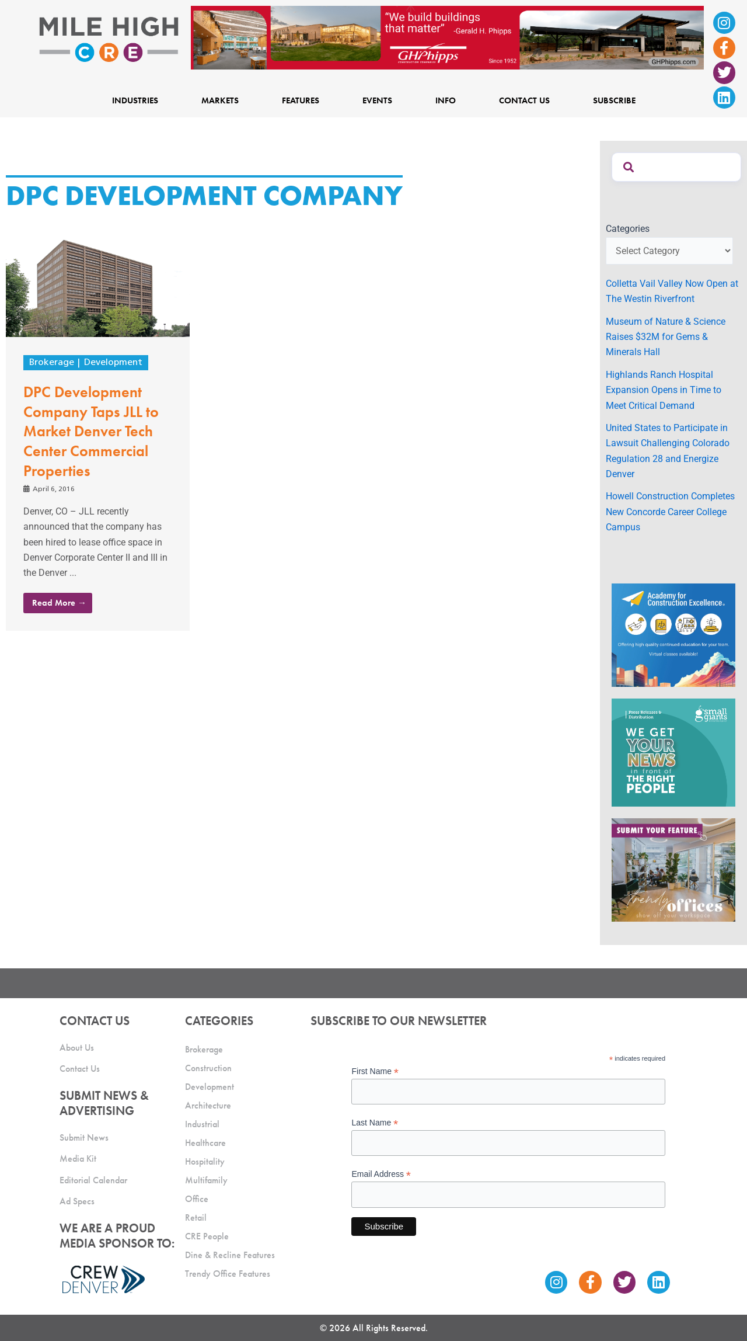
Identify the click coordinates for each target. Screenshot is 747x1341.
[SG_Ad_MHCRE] (673, 752)
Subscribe (614, 100)
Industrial (202, 1124)
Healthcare (205, 1143)
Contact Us (524, 100)
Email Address (381, 1174)
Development (113, 362)
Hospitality (205, 1161)
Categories (628, 228)
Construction (208, 1068)
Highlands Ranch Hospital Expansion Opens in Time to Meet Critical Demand (663, 390)
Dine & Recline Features (230, 1255)
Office (196, 1199)
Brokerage (51, 362)
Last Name (374, 1122)
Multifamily (206, 1180)
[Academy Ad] (673, 634)
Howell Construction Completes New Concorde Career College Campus (670, 512)
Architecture (208, 1105)
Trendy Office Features (227, 1273)
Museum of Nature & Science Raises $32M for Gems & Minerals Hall (665, 337)
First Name (375, 1071)
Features (300, 100)
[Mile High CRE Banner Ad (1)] (447, 37)
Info (445, 100)
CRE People (207, 1236)
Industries (135, 100)
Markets (220, 100)
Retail (196, 1217)
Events (377, 100)
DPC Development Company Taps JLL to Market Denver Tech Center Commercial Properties (91, 431)
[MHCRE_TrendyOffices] (673, 869)
